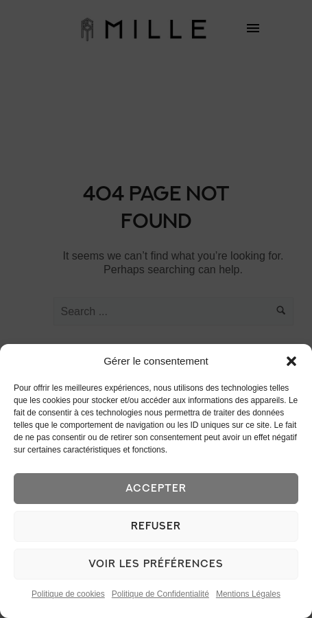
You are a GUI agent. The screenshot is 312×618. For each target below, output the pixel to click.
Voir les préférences (156, 564)
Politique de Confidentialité (160, 594)
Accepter (156, 488)
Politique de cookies (68, 594)
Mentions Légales (248, 594)
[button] (291, 361)
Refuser (156, 526)
